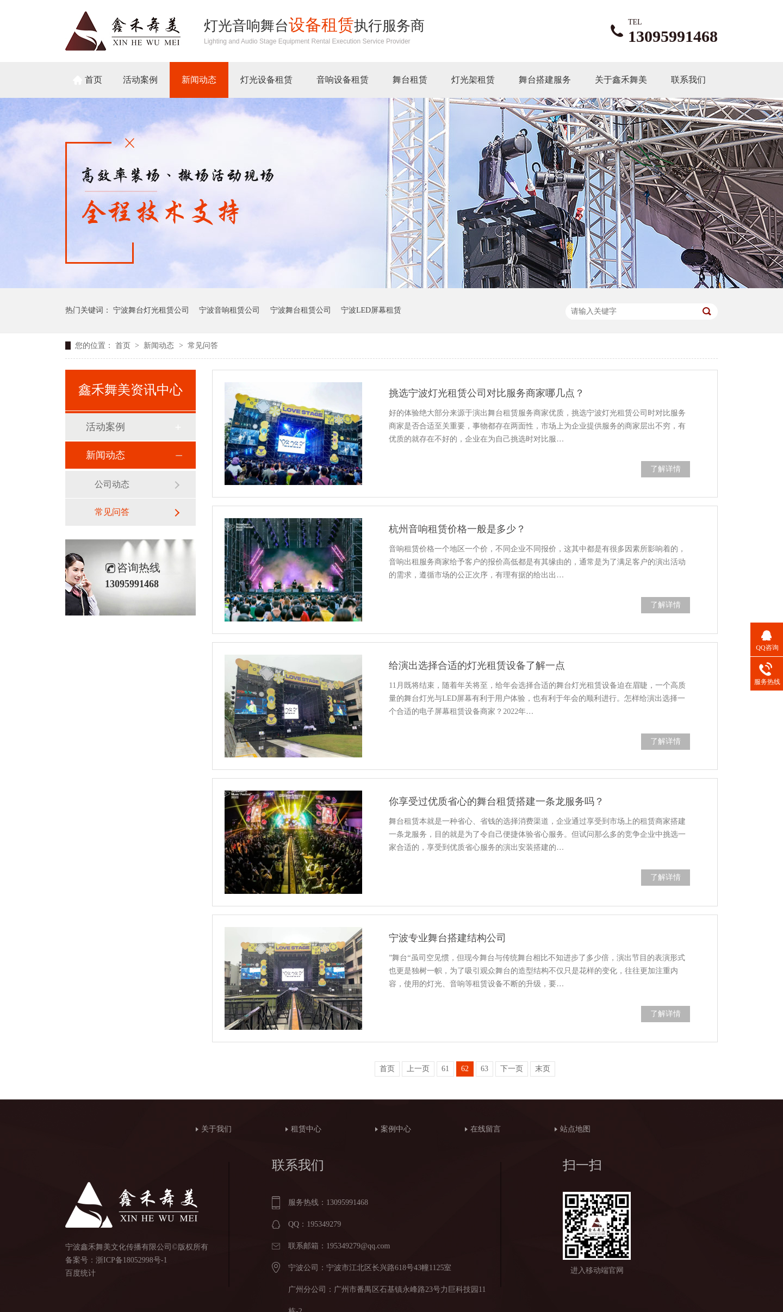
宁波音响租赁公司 (229, 310)
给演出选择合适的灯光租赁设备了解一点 (477, 665)
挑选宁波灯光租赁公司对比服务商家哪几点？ (487, 393)
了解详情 (665, 469)
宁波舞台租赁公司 (300, 310)
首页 (93, 79)
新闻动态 (199, 79)
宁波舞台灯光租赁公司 (151, 310)
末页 (542, 1069)
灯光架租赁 (473, 79)
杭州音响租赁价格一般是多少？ (457, 529)
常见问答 (203, 345)
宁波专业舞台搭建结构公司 (447, 937)
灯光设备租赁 (266, 79)
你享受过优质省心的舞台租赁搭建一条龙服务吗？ (496, 801)
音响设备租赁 (342, 79)
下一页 (511, 1069)
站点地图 (575, 1129)
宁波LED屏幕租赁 (371, 310)
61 (445, 1069)
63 (484, 1069)
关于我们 (216, 1129)
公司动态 (112, 484)
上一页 (418, 1069)
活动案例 (140, 79)
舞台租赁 (410, 79)
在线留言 (485, 1129)
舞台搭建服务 (545, 79)
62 (465, 1069)
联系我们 (688, 79)
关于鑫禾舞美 (621, 79)
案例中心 (396, 1129)
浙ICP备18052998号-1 (131, 1260)
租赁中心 (306, 1129)
